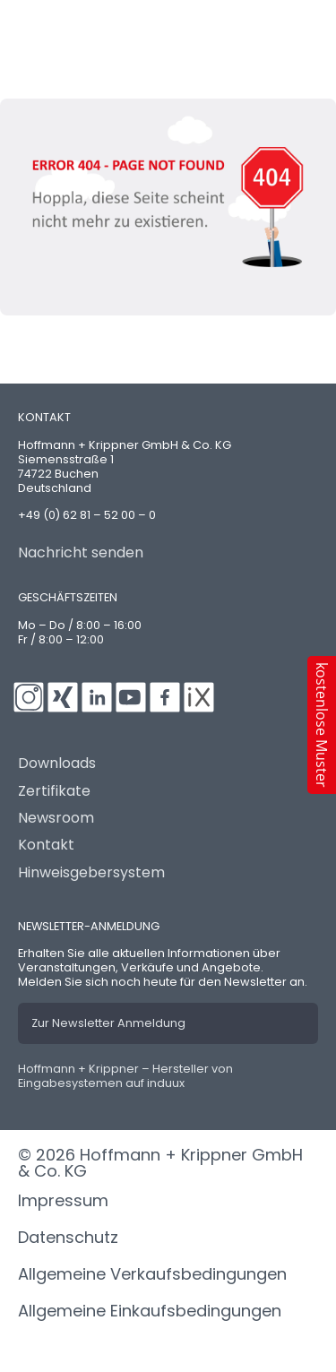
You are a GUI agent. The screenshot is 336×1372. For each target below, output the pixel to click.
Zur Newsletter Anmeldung (108, 1023)
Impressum (63, 1200)
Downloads (57, 763)
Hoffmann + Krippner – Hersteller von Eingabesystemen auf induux (125, 1076)
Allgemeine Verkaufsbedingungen (152, 1274)
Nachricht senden (80, 553)
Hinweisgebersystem (91, 873)
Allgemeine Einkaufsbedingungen (149, 1310)
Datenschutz (68, 1237)
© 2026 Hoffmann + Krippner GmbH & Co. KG (160, 1162)
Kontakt (46, 845)
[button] (321, 725)
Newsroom (56, 818)
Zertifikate (54, 791)
